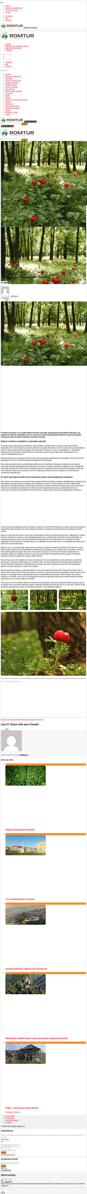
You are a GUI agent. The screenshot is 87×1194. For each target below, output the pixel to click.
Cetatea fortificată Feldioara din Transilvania (26, 969)
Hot (6, 18)
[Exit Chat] (6, 1181)
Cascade (8, 78)
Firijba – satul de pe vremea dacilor (21, 1108)
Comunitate (10, 1116)
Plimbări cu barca (12, 108)
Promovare (9, 1118)
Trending (8, 16)
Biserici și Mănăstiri (13, 76)
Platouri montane (12, 106)
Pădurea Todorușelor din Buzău (20, 829)
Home (7, 6)
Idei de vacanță (11, 10)
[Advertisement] (43, 508)
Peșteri (8, 102)
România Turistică (12, 1112)
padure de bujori (36, 720)
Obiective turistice (14, 8)
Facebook (5, 1139)
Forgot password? (8, 1155)
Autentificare (6, 1170)
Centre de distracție (13, 81)
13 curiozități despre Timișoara (20, 899)
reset (3, 1166)
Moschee (9, 93)
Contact (8, 1122)
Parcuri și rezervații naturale (16, 100)
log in (3, 1152)
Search (24, 124)
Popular (8, 20)
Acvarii (8, 74)
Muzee (8, 98)
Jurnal (7, 12)
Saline (7, 110)
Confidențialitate (11, 1120)
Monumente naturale (13, 91)
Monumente (10, 89)
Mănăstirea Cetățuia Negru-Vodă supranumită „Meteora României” (36, 1038)
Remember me (9, 1150)
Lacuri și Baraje (11, 87)
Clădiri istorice (11, 85)
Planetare (9, 104)
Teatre (7, 115)
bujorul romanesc (8, 720)
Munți (7, 95)
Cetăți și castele (11, 83)
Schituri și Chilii (11, 112)
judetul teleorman (22, 720)
